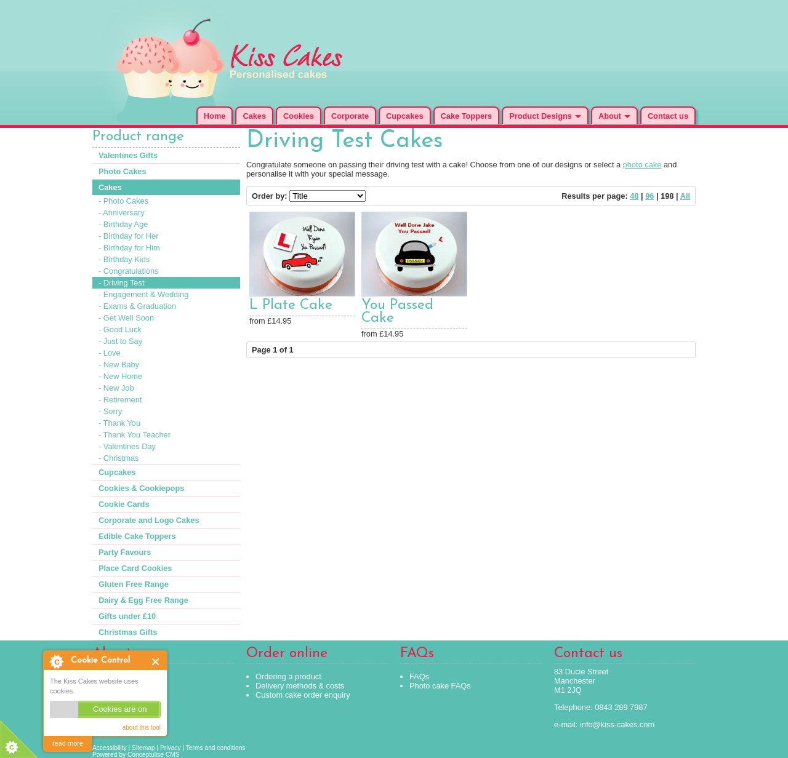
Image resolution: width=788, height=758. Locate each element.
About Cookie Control (56, 661)
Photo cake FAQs (440, 685)
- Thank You (119, 423)
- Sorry (110, 411)
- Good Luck (120, 329)
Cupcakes (404, 116)
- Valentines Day (127, 446)
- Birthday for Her (128, 236)
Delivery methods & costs (299, 685)
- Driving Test (121, 282)
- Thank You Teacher (134, 434)
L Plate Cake (290, 305)
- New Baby (118, 364)
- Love (109, 352)
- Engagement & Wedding (143, 294)
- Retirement (120, 399)
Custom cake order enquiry (302, 695)
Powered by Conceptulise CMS (136, 754)
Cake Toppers (466, 116)
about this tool (142, 727)
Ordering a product (288, 676)
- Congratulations (128, 271)
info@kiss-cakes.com (617, 724)
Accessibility (109, 747)
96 (649, 196)
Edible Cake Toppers (137, 536)
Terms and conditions (216, 747)
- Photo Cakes (123, 200)
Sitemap (143, 747)
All (685, 196)
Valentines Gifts (128, 155)
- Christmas (118, 458)
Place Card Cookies (135, 568)
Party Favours (124, 552)
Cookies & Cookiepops (141, 488)
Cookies (298, 116)
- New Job (116, 388)
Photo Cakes (122, 171)
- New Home (120, 376)
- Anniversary (121, 212)
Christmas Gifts (127, 632)
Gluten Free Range (133, 584)
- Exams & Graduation (137, 306)
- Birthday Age (123, 224)
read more (67, 743)
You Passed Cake (397, 311)
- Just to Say (120, 341)
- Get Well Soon (126, 317)
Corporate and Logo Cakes (148, 520)
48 (634, 196)
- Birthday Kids (124, 259)
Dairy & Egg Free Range (143, 600)
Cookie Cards (124, 504)
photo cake (642, 164)
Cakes (254, 116)
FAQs (419, 676)
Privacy (170, 747)
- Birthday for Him (129, 247)
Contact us (668, 116)
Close (156, 662)
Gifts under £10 (127, 616)
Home (215, 116)
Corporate (350, 116)
